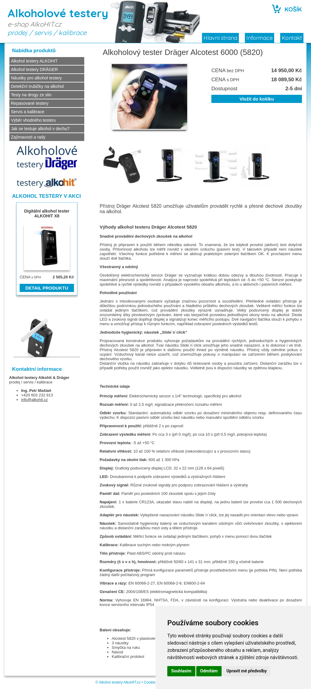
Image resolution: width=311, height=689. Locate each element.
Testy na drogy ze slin (31, 94)
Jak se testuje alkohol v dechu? (40, 128)
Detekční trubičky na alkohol (37, 86)
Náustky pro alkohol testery (36, 77)
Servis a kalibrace (27, 111)
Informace (259, 37)
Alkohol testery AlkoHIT (117, 682)
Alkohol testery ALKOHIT (34, 61)
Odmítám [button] (209, 670)
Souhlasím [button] (181, 670)
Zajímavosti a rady (28, 137)
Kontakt (292, 37)
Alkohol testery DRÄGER (34, 69)
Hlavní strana (220, 37)
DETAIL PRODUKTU (46, 287)
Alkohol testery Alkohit (30, 377)
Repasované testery (30, 103)
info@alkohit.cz (34, 399)
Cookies (150, 682)
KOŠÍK (293, 9)
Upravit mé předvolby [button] (246, 670)
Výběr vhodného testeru (33, 120)
